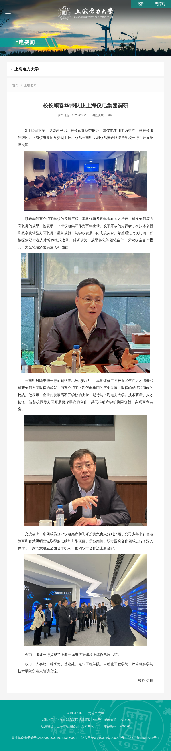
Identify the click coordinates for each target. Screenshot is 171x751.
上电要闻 (30, 85)
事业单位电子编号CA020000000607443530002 (44, 737)
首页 (15, 85)
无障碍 (160, 4)
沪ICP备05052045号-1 (143, 737)
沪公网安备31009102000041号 (102, 737)
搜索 (140, 4)
